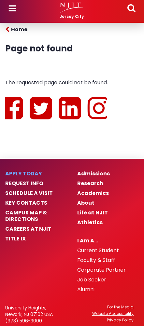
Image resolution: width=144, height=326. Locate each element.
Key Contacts (26, 203)
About (85, 203)
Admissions (93, 173)
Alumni (85, 289)
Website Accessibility (113, 313)
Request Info (24, 183)
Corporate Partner (101, 270)
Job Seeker (91, 280)
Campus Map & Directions (26, 216)
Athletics (90, 222)
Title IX (15, 239)
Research (90, 183)
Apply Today (23, 173)
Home (19, 29)
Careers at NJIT (28, 229)
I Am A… (87, 241)
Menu (12, 8)
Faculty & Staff (96, 260)
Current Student (98, 250)
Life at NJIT (92, 213)
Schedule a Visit (29, 193)
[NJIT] (72, 8)
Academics (93, 193)
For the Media (120, 307)
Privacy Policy (120, 320)
